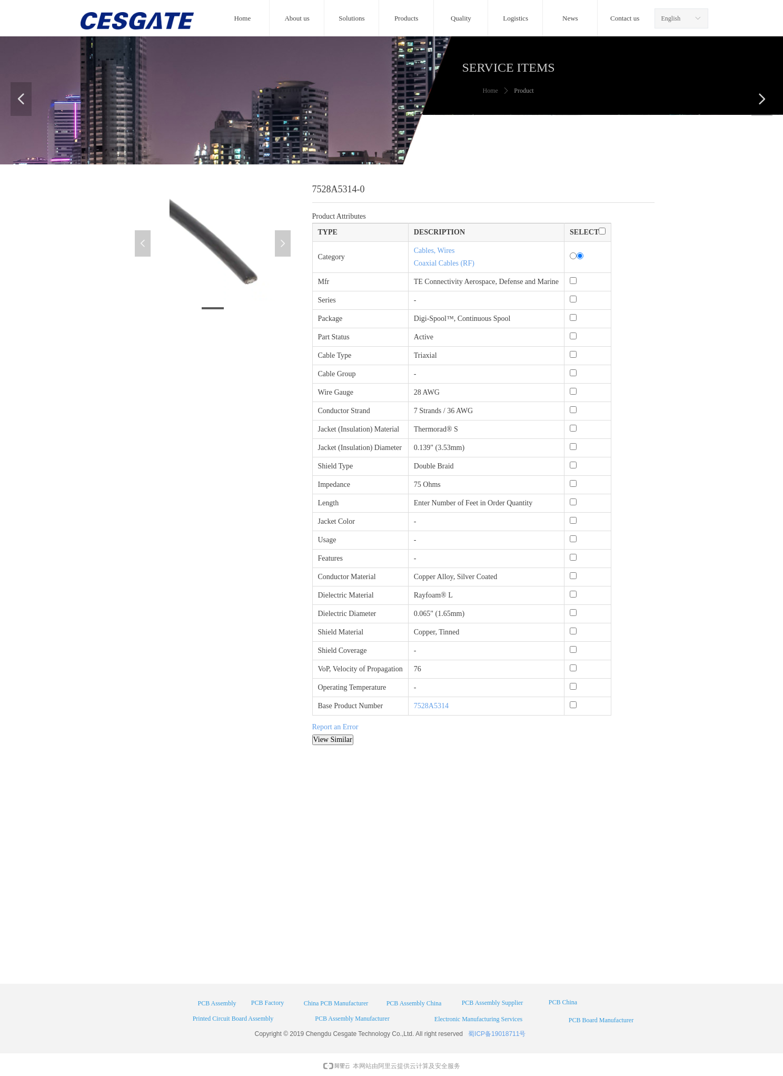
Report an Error (335, 727)
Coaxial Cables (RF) (444, 263)
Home (490, 90)
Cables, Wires (434, 251)
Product (523, 90)
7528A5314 (431, 706)
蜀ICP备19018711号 (497, 1034)
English (671, 18)
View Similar (332, 740)
